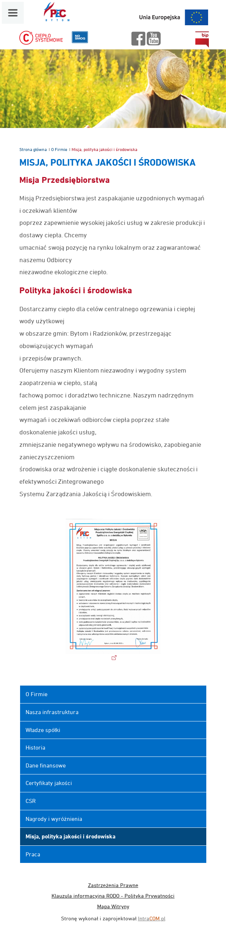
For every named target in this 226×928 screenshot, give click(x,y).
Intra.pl (151, 918)
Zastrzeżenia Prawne (113, 885)
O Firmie (59, 149)
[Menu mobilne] (13, 13)
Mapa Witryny (113, 906)
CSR (31, 800)
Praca (33, 854)
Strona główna (33, 149)
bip (202, 39)
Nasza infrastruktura (52, 712)
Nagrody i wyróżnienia (54, 818)
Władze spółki (43, 730)
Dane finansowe (46, 765)
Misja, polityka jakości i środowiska (70, 836)
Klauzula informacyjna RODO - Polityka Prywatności (113, 896)
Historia (35, 747)
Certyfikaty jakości (49, 783)
